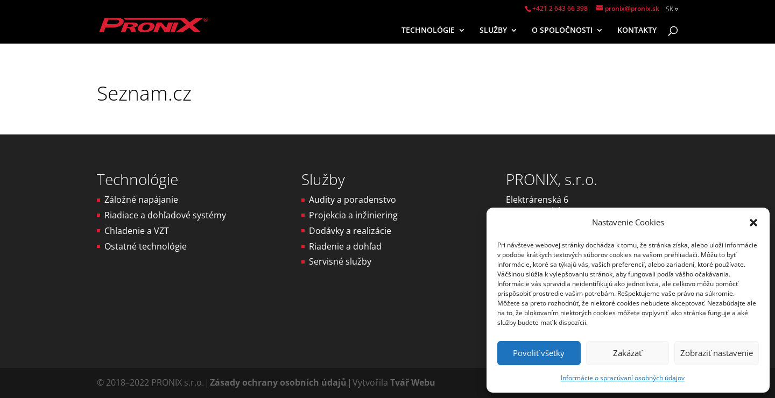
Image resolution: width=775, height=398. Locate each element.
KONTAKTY (637, 30)
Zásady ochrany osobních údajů (278, 382)
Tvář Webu (412, 382)
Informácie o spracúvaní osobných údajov (623, 377)
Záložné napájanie (141, 199)
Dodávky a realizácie (350, 231)
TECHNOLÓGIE (428, 30)
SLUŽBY (493, 30)
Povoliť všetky (539, 352)
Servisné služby (340, 261)
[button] (753, 222)
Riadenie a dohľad (345, 246)
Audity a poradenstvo (352, 199)
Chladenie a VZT (136, 231)
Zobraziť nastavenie (716, 352)
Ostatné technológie (145, 246)
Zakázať (627, 352)
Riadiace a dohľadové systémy (165, 215)
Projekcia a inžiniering (353, 215)
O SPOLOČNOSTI (562, 30)
